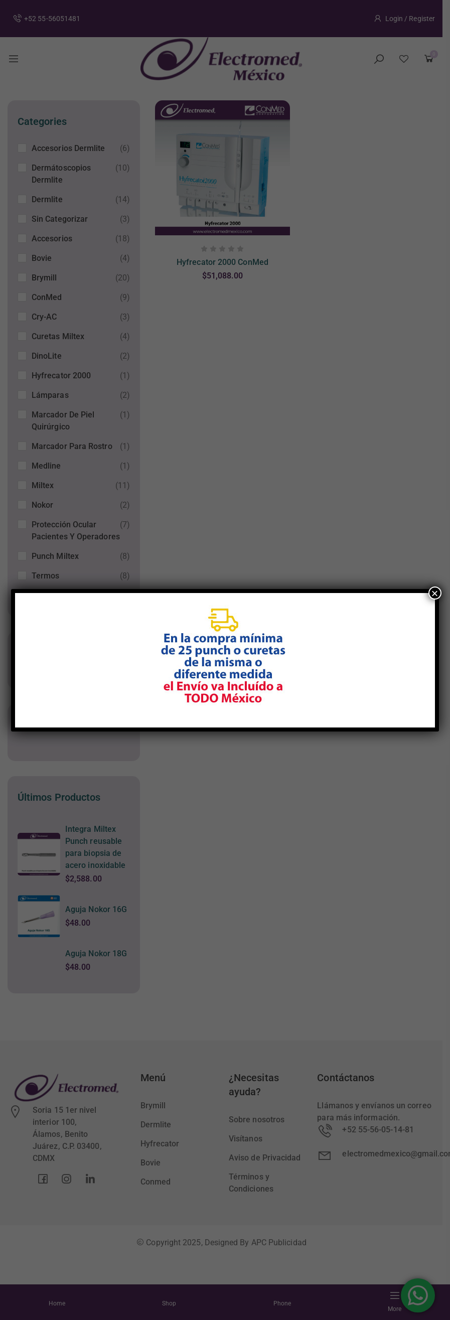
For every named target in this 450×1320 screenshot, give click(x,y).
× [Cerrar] (434, 593)
